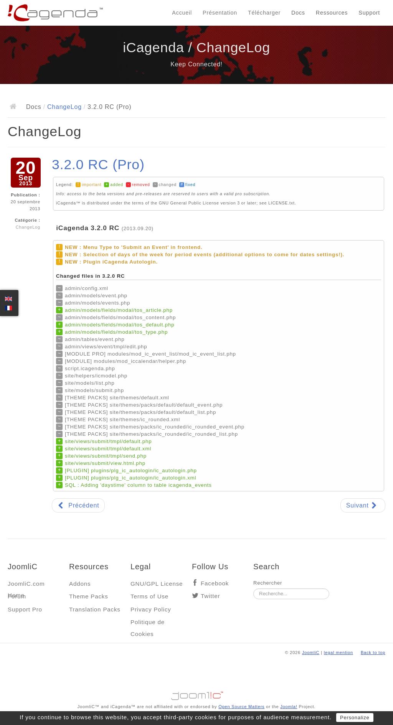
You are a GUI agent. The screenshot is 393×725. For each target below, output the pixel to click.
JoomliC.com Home (26, 585)
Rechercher (267, 583)
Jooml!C (196, 694)
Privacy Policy (150, 609)
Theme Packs (88, 596)
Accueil (182, 13)
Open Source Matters (241, 706)
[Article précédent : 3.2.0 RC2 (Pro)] (78, 505)
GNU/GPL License (156, 583)
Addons (80, 583)
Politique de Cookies (147, 624)
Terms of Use (149, 596)
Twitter (210, 596)
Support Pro (25, 609)
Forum (17, 596)
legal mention (338, 652)
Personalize (355, 717)
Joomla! (288, 706)
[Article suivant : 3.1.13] (362, 505)
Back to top (373, 652)
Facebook (215, 583)
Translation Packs (95, 609)
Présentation (220, 13)
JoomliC (311, 652)
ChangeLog (64, 107)
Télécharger (264, 13)
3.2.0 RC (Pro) (98, 164)
